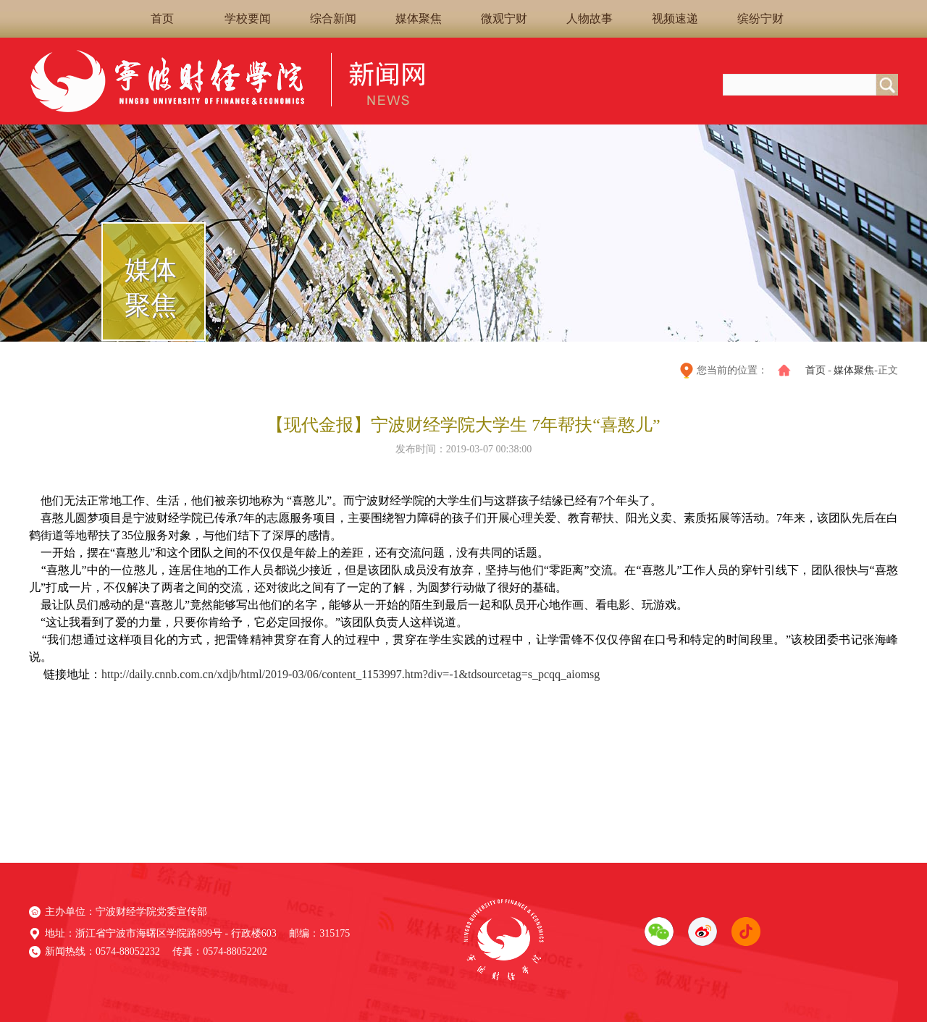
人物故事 (589, 18)
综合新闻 (333, 18)
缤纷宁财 (760, 18)
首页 (162, 18)
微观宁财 (504, 18)
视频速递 (675, 18)
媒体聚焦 (418, 18)
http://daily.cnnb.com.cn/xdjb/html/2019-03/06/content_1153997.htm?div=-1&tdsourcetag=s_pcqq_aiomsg (350, 674)
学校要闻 (248, 18)
